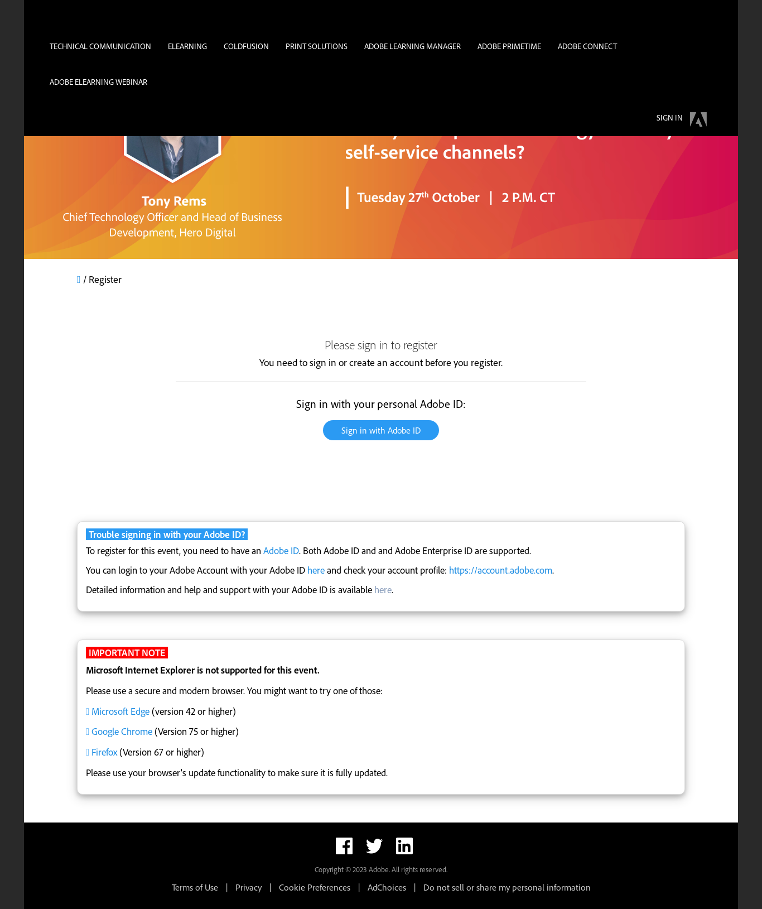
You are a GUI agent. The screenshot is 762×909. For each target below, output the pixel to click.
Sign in (670, 117)
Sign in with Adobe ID (381, 430)
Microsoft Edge (120, 711)
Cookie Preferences (314, 887)
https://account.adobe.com (500, 570)
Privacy (248, 887)
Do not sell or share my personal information (507, 887)
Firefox (104, 752)
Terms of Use (195, 887)
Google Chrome (121, 731)
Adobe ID (281, 550)
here (316, 570)
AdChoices (387, 887)
